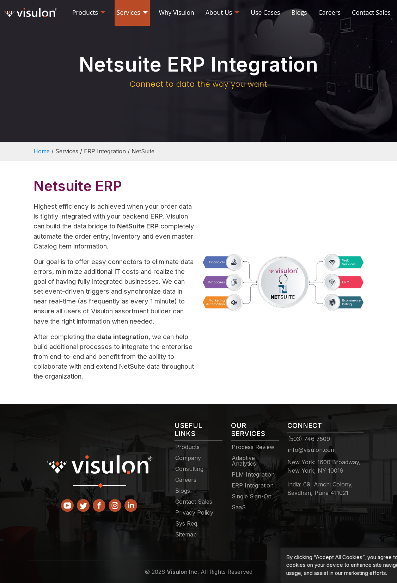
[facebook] (99, 502)
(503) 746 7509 (309, 439)
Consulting (189, 469)
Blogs (182, 490)
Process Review (253, 447)
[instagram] (115, 502)
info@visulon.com (312, 450)
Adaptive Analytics (244, 460)
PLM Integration (253, 474)
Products (187, 447)
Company (188, 458)
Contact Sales (193, 501)
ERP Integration (253, 485)
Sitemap (186, 534)
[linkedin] (130, 502)
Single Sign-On (251, 496)
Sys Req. (186, 523)
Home (41, 151)
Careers (185, 480)
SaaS (239, 507)
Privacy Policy (194, 512)
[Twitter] (83, 502)
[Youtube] (67, 502)
